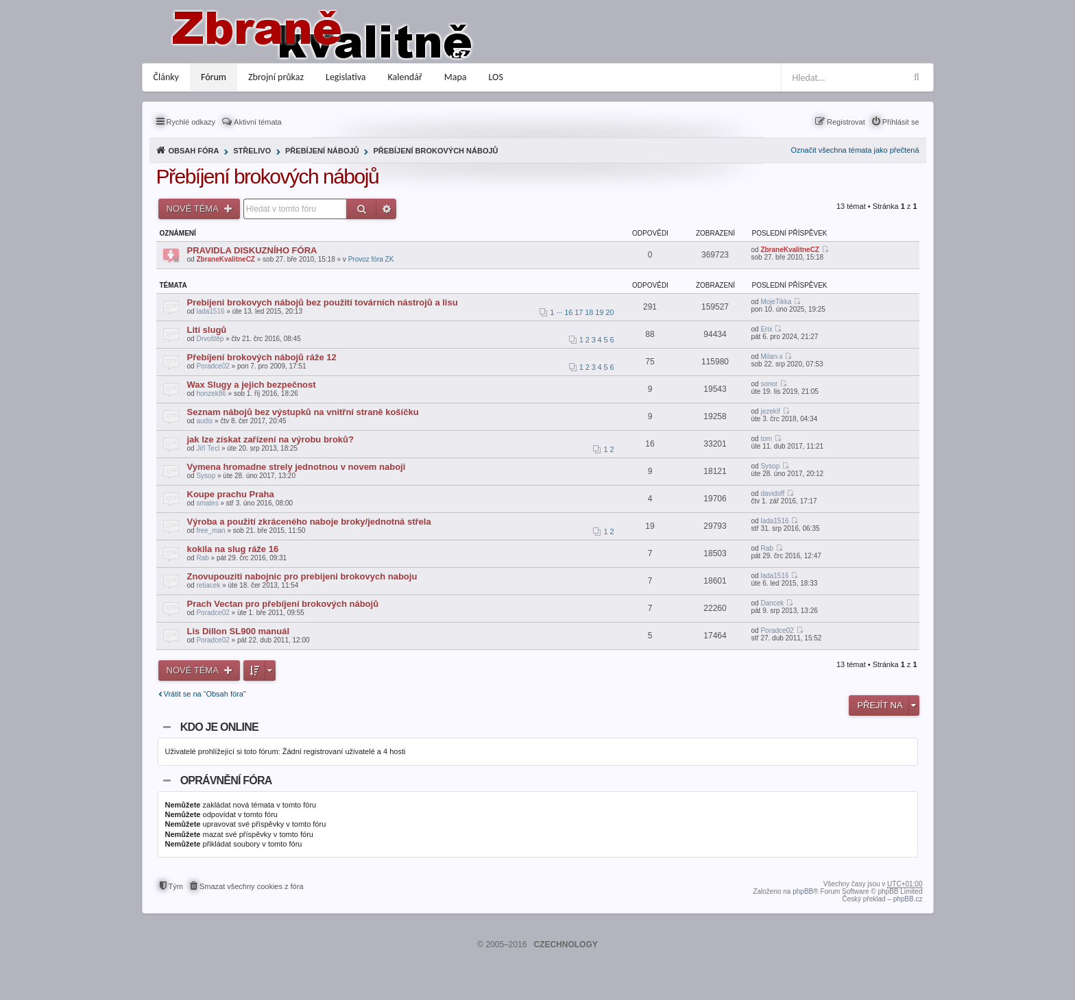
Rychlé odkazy (191, 122)
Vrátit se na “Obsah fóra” (205, 694)
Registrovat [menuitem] (846, 122)
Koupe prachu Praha (230, 494)
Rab (202, 558)
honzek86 (211, 393)
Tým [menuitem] (176, 886)
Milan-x (771, 356)
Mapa (455, 77)
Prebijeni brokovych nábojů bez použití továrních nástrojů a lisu (322, 302)
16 (568, 312)
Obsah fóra (194, 151)
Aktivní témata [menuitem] (258, 122)
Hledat (361, 209)
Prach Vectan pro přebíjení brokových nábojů (283, 604)
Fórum (213, 77)
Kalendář (405, 77)
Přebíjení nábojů (322, 151)
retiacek (208, 585)
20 (609, 312)
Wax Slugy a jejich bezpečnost (251, 384)
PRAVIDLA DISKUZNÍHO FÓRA (252, 250)
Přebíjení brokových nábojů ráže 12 (262, 357)
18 (589, 312)
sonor (768, 384)
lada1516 (210, 311)
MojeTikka (775, 301)
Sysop (205, 475)
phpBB (803, 891)
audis (204, 421)
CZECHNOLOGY (565, 944)
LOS (496, 77)
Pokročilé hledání (386, 209)
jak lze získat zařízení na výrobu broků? (270, 439)
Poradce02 (212, 366)
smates (207, 503)
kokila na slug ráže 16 (233, 549)
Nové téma (194, 208)
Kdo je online (219, 727)
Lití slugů (207, 330)
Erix (766, 329)
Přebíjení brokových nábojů (435, 151)
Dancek (772, 603)
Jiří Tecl (207, 448)
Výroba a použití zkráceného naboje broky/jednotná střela (309, 521)
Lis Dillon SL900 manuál (238, 631)
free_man (210, 530)
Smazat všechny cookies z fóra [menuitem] (252, 886)
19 (599, 312)
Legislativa (346, 77)
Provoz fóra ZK (371, 259)
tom (766, 438)
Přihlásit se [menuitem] (900, 122)
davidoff (772, 493)
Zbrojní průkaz (276, 77)
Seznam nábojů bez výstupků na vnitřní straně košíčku (303, 412)
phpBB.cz (908, 899)
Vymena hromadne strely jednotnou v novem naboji (296, 467)
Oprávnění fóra (226, 780)
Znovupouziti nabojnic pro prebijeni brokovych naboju (302, 576)
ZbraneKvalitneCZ (225, 259)
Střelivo (252, 151)
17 (579, 312)
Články (166, 77)
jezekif (770, 411)
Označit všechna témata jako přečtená (854, 150)
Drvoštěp (210, 338)
